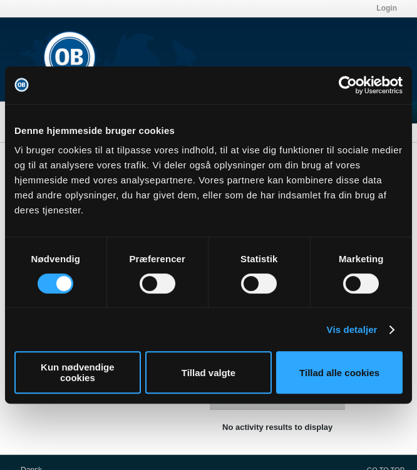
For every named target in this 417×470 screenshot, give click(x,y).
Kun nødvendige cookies (78, 372)
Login (386, 8)
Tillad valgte (208, 372)
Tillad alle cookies (339, 372)
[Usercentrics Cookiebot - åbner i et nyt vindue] (348, 85)
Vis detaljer (352, 329)
